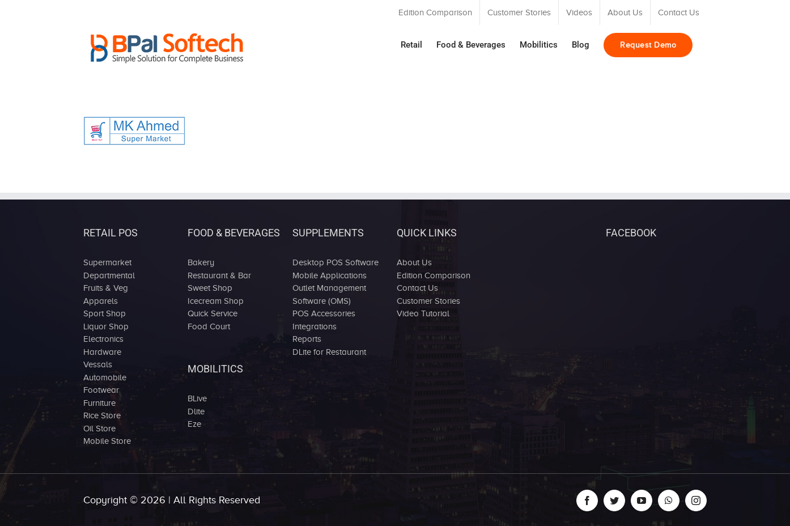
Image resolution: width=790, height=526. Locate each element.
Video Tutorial (423, 313)
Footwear (101, 389)
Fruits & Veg (105, 287)
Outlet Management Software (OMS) (329, 294)
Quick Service (212, 313)
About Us (414, 262)
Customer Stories (428, 301)
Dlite (196, 411)
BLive (197, 398)
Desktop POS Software (335, 262)
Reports (306, 338)
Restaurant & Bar (219, 275)
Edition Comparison (433, 275)
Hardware (102, 352)
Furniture (99, 403)
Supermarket (107, 262)
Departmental (109, 275)
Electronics (103, 338)
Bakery (201, 262)
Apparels (100, 301)
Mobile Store (107, 441)
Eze (194, 424)
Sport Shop (104, 313)
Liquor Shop (106, 326)
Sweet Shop (210, 287)
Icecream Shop (216, 301)
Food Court (209, 326)
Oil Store (99, 428)
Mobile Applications (329, 275)
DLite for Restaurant (329, 352)
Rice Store (102, 415)
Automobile (104, 377)
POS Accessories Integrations (323, 320)
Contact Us (417, 287)
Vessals (97, 364)
